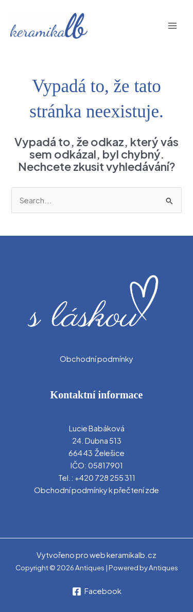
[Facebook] (97, 591)
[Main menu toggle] (172, 25)
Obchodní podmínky (96, 358)
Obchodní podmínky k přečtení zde (96, 490)
